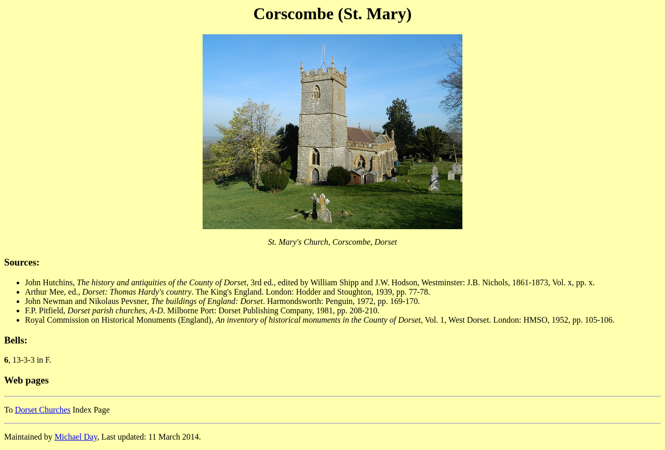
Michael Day (76, 436)
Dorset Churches (43, 409)
